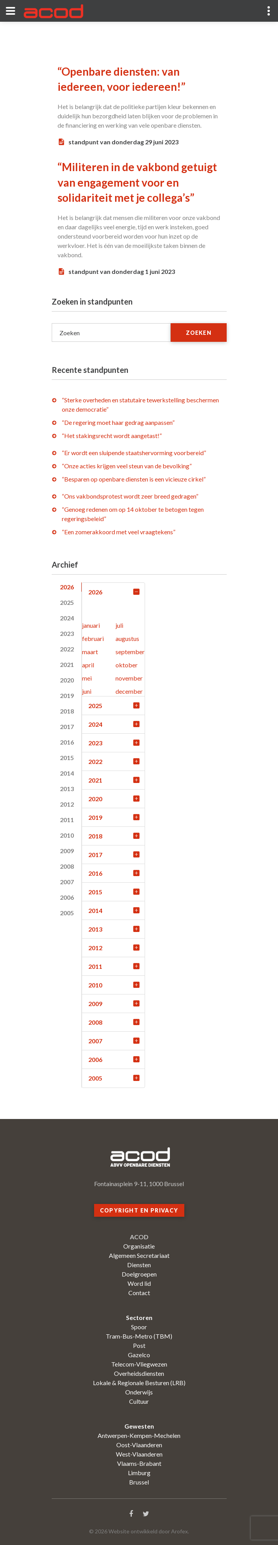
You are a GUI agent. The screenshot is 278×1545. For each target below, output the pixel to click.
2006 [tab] (67, 897)
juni (86, 691)
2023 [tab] (67, 633)
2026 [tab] (67, 587)
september (130, 651)
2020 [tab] (67, 680)
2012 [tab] (67, 804)
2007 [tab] (67, 881)
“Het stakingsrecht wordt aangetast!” (112, 435)
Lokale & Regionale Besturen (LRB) (139, 1382)
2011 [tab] (67, 819)
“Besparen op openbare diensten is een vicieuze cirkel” (134, 479)
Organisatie (139, 1246)
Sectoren (139, 1317)
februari (93, 638)
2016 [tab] (67, 742)
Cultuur (139, 1401)
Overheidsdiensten (139, 1373)
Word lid (139, 1283)
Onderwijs (139, 1392)
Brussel (139, 1482)
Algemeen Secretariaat (139, 1255)
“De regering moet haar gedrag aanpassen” (118, 422)
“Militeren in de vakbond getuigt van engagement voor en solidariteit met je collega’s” (137, 182)
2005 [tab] (67, 912)
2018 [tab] (67, 711)
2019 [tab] (67, 695)
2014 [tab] (67, 773)
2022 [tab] (67, 649)
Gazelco (139, 1354)
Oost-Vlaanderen (139, 1444)
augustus (127, 638)
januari (91, 625)
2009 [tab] (67, 850)
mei (87, 678)
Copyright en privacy (139, 1210)
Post (139, 1345)
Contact (139, 1292)
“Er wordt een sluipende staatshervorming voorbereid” (134, 452)
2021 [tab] (67, 664)
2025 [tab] (67, 602)
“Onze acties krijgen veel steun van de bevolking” (127, 465)
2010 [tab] (67, 835)
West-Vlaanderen (139, 1454)
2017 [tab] (67, 726)
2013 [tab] (67, 788)
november (129, 678)
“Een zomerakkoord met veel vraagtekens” (118, 531)
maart (90, 651)
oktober (126, 665)
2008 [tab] (67, 866)
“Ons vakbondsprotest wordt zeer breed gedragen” (130, 496)
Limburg (139, 1472)
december (129, 691)
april (88, 665)
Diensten (139, 1264)
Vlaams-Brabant (139, 1463)
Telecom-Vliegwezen (139, 1364)
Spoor (139, 1326)
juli (119, 625)
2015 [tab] (67, 757)
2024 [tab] (67, 618)
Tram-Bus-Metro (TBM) (139, 1336)
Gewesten (139, 1426)
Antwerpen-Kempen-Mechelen (139, 1435)
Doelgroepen (139, 1274)
